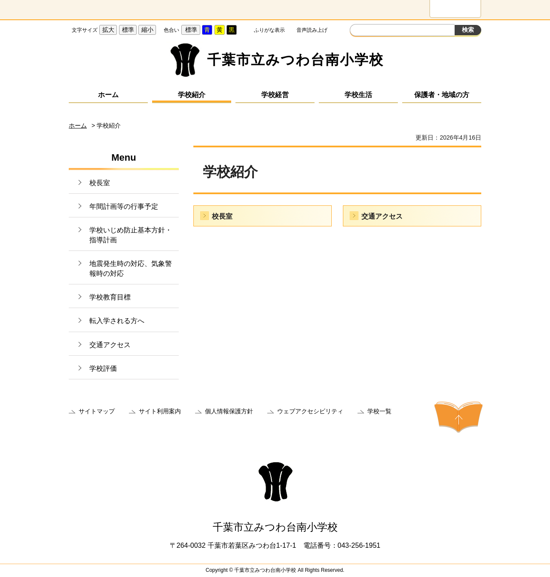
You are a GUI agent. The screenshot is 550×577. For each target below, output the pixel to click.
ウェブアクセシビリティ (310, 411)
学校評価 (103, 368)
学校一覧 (379, 411)
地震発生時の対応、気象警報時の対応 (130, 268)
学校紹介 (191, 94)
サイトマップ (97, 411)
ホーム (108, 94)
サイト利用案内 (160, 411)
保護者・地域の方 (441, 94)
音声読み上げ (311, 30)
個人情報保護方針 (229, 411)
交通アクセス (110, 344)
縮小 (147, 29)
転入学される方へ (116, 320)
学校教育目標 (110, 297)
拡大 (108, 29)
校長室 (99, 182)
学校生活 (358, 94)
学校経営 (275, 94)
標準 (128, 29)
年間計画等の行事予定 (123, 206)
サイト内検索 (357, 31)
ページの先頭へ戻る (458, 417)
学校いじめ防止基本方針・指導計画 (130, 234)
